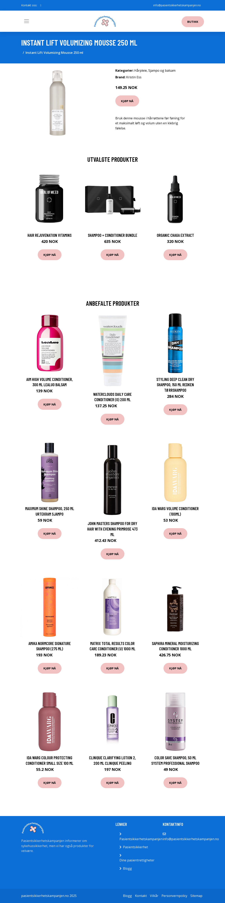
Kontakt (141, 896)
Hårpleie (140, 70)
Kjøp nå (127, 101)
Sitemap (196, 896)
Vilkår (154, 896)
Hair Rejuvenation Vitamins (50, 235)
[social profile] (41, 5)
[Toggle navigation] (26, 21)
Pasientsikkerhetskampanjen (141, 839)
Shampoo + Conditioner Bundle (112, 235)
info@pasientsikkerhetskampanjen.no (177, 5)
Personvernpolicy (174, 896)
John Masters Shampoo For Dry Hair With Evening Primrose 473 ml (112, 529)
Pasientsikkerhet (135, 847)
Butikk (192, 22)
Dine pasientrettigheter (136, 860)
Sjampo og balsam (161, 70)
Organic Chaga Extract (175, 235)
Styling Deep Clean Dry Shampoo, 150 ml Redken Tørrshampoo (175, 384)
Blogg (127, 868)
